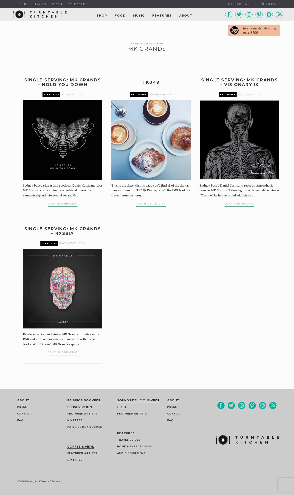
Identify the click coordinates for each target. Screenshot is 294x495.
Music (139, 15)
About (56, 4)
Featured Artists (82, 413)
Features (162, 15)
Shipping (38, 4)
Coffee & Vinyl (80, 446)
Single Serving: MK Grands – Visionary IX (239, 82)
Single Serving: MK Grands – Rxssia (62, 231)
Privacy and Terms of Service (42, 481)
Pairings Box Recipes (84, 427)
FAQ (20, 420)
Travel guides (129, 439)
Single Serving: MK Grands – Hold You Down (62, 82)
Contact (24, 413)
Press (22, 407)
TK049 (151, 82)
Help (22, 4)
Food (120, 15)
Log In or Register (241, 4)
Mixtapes (74, 420)
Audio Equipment (131, 453)
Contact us (78, 4)
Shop (102, 15)
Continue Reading (62, 203)
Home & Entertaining (134, 446)
